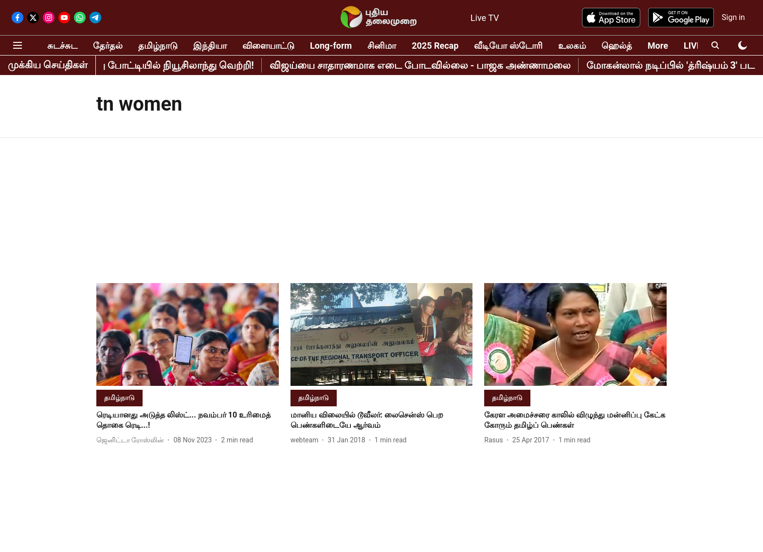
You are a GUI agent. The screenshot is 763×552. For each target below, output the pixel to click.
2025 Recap (435, 45)
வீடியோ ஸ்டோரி (508, 45)
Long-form (331, 45)
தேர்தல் (108, 45)
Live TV (485, 18)
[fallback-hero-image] (187, 334)
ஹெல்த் (616, 45)
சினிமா (381, 45)
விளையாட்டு (268, 45)
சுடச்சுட (62, 45)
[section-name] (119, 397)
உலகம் (572, 45)
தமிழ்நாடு (158, 45)
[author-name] (132, 440)
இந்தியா (210, 45)
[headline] (187, 420)
